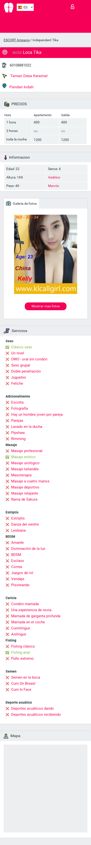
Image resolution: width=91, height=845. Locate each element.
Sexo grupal (20, 365)
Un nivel (17, 353)
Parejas (17, 420)
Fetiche (17, 383)
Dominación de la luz (28, 548)
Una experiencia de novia (31, 610)
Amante (17, 542)
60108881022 (20, 65)
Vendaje (17, 579)
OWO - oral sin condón (29, 359)
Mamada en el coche (28, 622)
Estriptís (18, 518)
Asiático (54, 177)
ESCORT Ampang (17, 40)
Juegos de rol (22, 573)
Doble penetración (26, 371)
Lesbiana (18, 530)
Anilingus (18, 634)
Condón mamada (25, 604)
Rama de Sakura (24, 499)
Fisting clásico (23, 646)
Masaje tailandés (25, 469)
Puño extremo (22, 658)
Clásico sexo (21, 347)
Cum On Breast (23, 683)
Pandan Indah (17, 86)
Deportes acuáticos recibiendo (36, 714)
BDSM (16, 554)
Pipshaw (18, 433)
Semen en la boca (25, 677)
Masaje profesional (26, 451)
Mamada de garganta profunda (35, 616)
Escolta (17, 402)
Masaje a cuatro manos (30, 481)
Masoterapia (21, 475)
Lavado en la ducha (26, 426)
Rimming (18, 439)
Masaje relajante (24, 493)
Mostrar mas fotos (46, 306)
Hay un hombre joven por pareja (37, 414)
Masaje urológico (25, 463)
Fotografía (19, 408)
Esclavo (17, 561)
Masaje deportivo (25, 487)
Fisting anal (20, 652)
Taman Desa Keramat (25, 75)
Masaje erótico (23, 457)
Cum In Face (21, 689)
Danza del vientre (25, 524)
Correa (16, 567)
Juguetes (18, 377)
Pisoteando (20, 585)
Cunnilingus (20, 628)
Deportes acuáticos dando (32, 708)
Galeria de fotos (21, 203)
